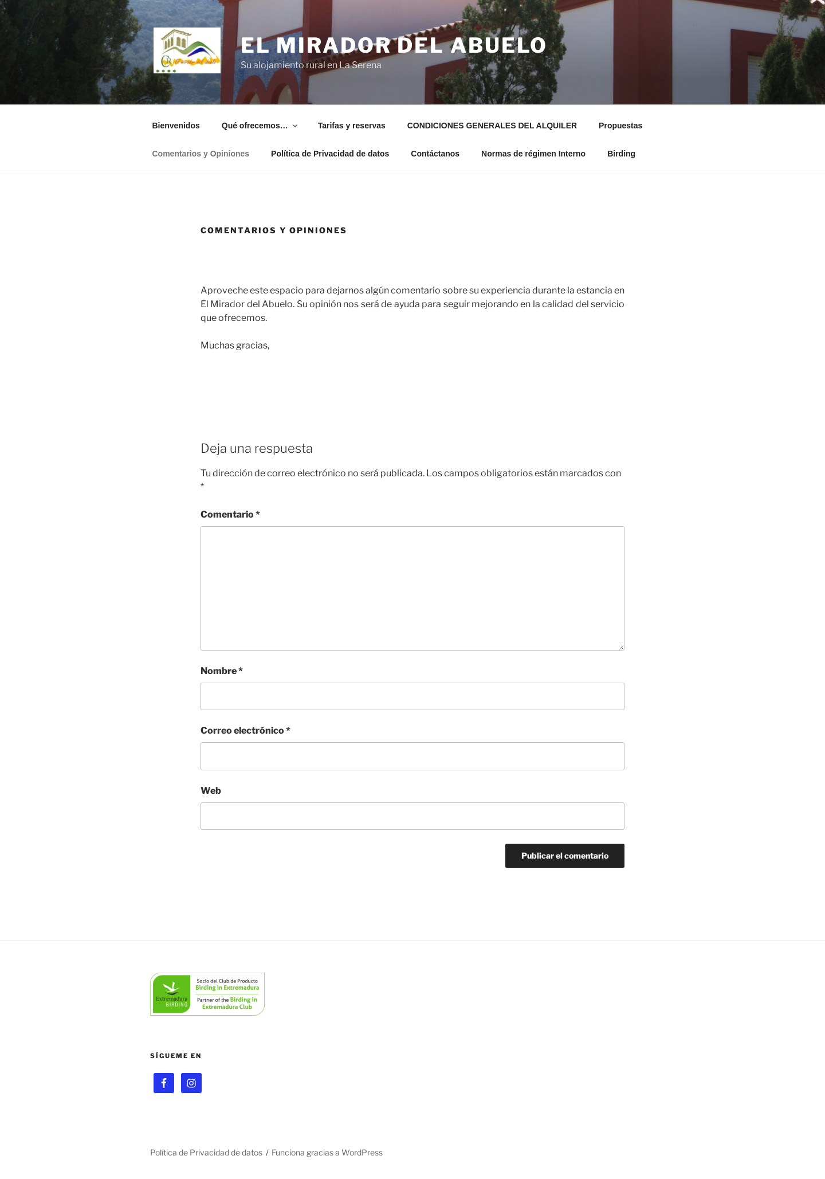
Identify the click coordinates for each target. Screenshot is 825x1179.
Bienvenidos (176, 125)
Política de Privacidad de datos (330, 153)
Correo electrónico (245, 730)
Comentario (230, 514)
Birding (621, 153)
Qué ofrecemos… (260, 125)
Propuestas (620, 125)
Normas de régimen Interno (533, 153)
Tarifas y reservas (352, 125)
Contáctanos (435, 153)
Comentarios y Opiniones (201, 153)
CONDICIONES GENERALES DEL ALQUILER (492, 125)
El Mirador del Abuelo (394, 45)
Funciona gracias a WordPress (327, 1152)
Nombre (222, 670)
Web (211, 790)
